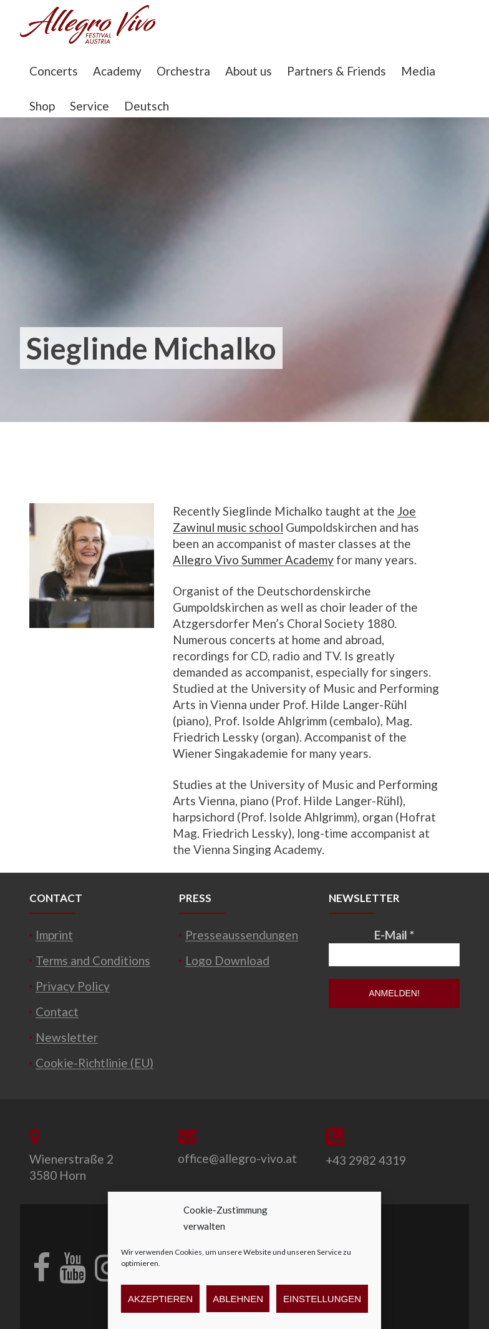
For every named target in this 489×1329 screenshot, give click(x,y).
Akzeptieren (160, 1298)
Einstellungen (322, 1298)
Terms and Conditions (93, 960)
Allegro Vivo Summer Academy (253, 559)
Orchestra (183, 71)
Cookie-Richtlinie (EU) (94, 1063)
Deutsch (146, 106)
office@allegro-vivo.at (237, 1158)
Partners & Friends (336, 71)
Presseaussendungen (241, 935)
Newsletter (67, 1037)
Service (89, 106)
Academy (117, 71)
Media (418, 71)
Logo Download (227, 960)
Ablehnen (238, 1298)
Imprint (54, 935)
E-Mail (394, 935)
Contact (57, 1011)
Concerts (53, 71)
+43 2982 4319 (366, 1160)
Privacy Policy (73, 986)
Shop (42, 106)
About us (248, 71)
